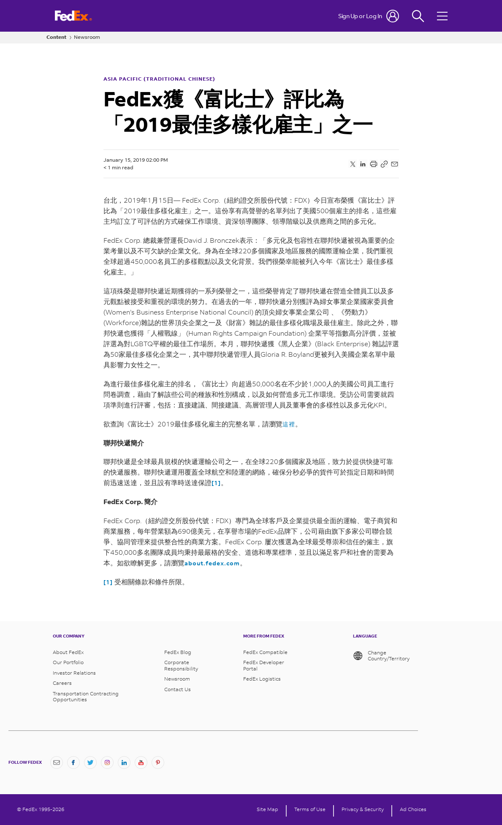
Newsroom (87, 37)
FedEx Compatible (265, 652)
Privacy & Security (363, 809)
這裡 (288, 424)
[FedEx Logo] (73, 16)
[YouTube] (141, 762)
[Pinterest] (158, 762)
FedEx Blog (177, 652)
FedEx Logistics (262, 679)
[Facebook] (73, 762)
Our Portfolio (68, 662)
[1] (216, 483)
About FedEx (68, 652)
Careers (62, 683)
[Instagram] (107, 762)
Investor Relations (74, 673)
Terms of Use (310, 809)
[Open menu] (443, 16)
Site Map (267, 809)
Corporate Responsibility (181, 665)
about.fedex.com (212, 563)
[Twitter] (90, 762)
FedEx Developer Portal (263, 665)
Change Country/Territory (381, 655)
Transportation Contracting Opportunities (86, 697)
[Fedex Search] (418, 16)
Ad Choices (413, 809)
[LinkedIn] (124, 762)
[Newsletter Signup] (56, 762)
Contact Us (177, 689)
